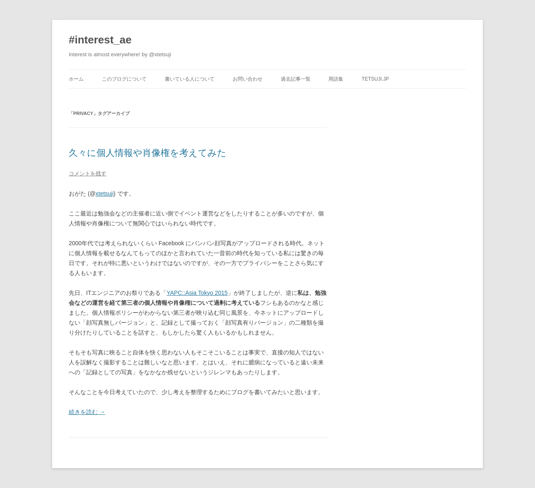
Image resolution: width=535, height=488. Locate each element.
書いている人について (189, 79)
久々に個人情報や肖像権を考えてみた (148, 153)
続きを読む (87, 412)
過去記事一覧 (296, 79)
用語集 (335, 79)
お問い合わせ (248, 79)
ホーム (76, 79)
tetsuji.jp (375, 79)
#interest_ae (100, 39)
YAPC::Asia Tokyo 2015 (196, 292)
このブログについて (124, 79)
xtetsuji (105, 193)
